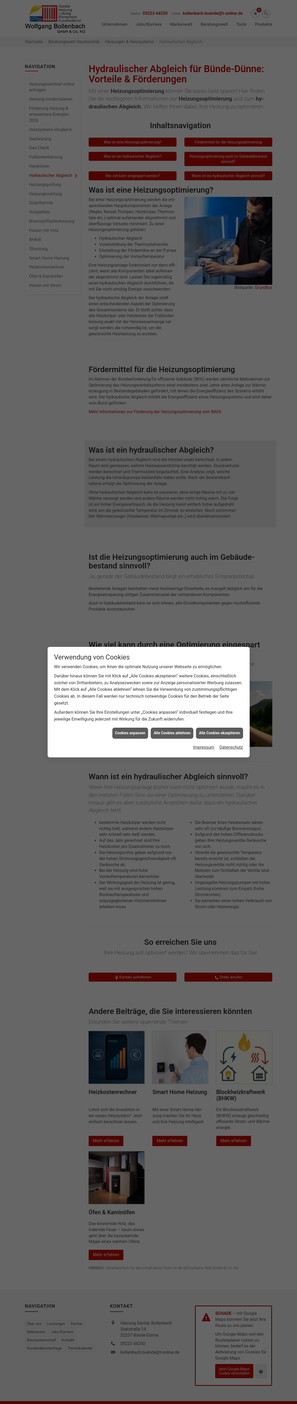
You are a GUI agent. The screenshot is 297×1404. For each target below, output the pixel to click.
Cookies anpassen (130, 699)
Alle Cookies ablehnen (172, 699)
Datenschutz (231, 713)
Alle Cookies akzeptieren (219, 699)
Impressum (203, 713)
